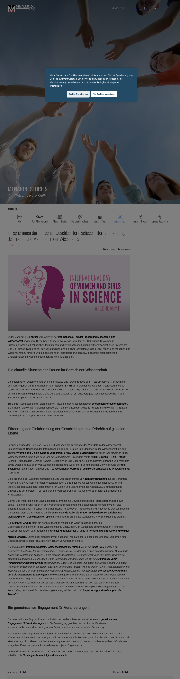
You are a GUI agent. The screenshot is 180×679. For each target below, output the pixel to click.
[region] (91, 85)
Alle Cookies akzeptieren (104, 94)
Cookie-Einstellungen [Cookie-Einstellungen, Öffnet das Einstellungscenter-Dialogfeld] (78, 94)
